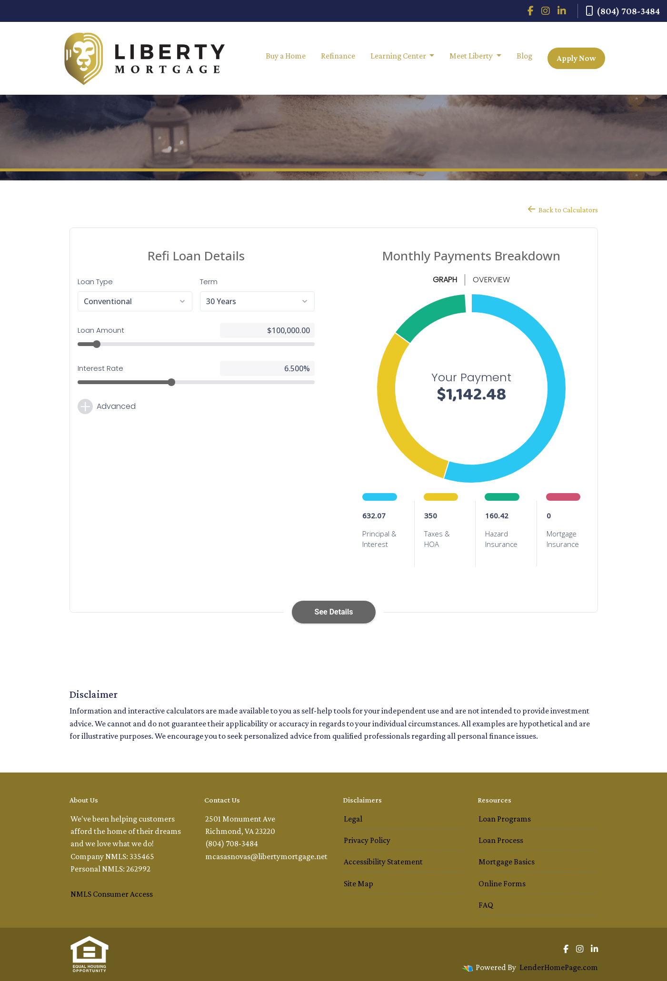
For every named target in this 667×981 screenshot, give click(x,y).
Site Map (358, 883)
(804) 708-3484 (623, 11)
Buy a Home (286, 55)
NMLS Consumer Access (111, 894)
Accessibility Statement (383, 861)
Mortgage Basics (506, 861)
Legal (353, 818)
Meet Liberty (471, 55)
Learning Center (399, 55)
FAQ (485, 905)
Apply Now (576, 58)
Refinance (338, 55)
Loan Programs (504, 818)
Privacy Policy (367, 840)
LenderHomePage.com (558, 967)
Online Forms (502, 883)
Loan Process (500, 840)
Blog (524, 55)
